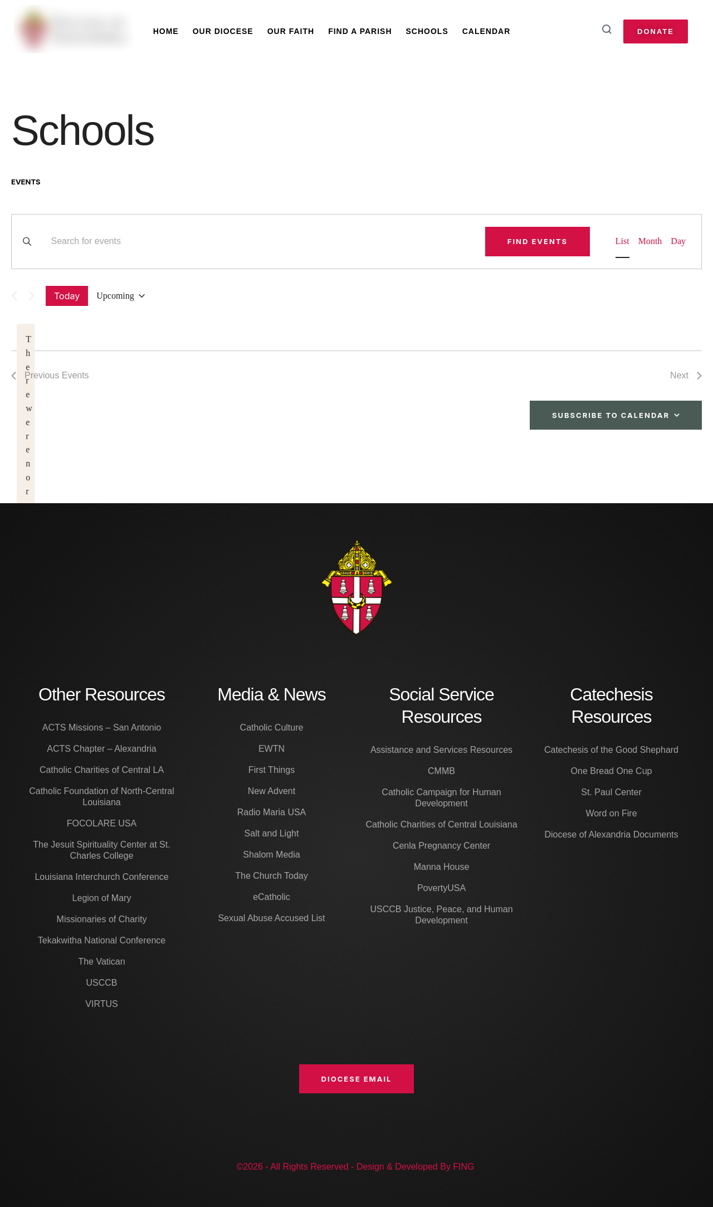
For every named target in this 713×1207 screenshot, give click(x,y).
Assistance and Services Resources (441, 750)
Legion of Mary (101, 898)
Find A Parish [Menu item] (360, 31)
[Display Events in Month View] (650, 241)
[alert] (26, 491)
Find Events (537, 241)
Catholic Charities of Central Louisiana (441, 824)
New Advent (271, 791)
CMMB (441, 771)
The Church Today (271, 875)
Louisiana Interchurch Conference (101, 877)
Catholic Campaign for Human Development (441, 797)
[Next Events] (31, 295)
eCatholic (271, 897)
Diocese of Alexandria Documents (611, 834)
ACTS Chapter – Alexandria (102, 748)
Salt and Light (272, 833)
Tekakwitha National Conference (101, 940)
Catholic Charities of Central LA (102, 770)
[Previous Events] (14, 295)
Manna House (442, 867)
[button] (356, 1078)
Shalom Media (271, 854)
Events (26, 181)
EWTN (271, 748)
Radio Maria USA (271, 812)
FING (463, 1166)
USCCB (101, 982)
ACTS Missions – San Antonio (101, 727)
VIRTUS (101, 1004)
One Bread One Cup (611, 771)
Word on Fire (611, 813)
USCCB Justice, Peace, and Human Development (441, 914)
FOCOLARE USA (101, 823)
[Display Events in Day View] (678, 241)
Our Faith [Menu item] (290, 31)
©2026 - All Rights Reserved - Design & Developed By (344, 1166)
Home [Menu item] (166, 31)
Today (67, 295)
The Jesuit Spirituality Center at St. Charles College (101, 850)
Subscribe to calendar (611, 415)
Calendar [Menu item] (486, 31)
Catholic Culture (272, 727)
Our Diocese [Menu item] (223, 31)
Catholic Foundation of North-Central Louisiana (101, 796)
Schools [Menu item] (427, 31)
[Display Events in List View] (622, 241)
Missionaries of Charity (102, 919)
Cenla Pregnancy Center (441, 845)
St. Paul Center (611, 792)
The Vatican (101, 961)
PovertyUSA (441, 888)
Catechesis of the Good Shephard (611, 750)
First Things (271, 770)
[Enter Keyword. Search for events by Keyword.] (261, 241)
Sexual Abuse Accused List (271, 918)
